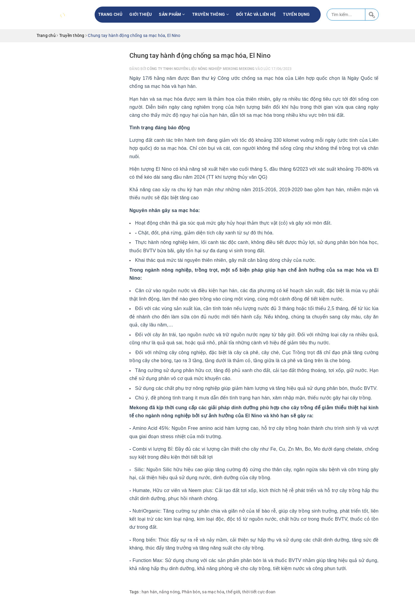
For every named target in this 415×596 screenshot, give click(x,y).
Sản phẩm (172, 14)
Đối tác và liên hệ (256, 14)
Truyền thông (210, 14)
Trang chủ (110, 14)
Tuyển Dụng (296, 14)
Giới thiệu (140, 14)
